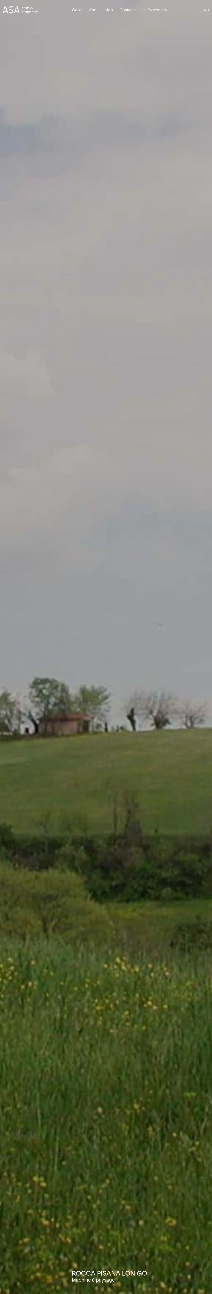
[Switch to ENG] (205, 10)
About (94, 9)
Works (77, 9)
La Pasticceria (154, 9)
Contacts (128, 9)
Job (109, 9)
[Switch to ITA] (198, 10)
